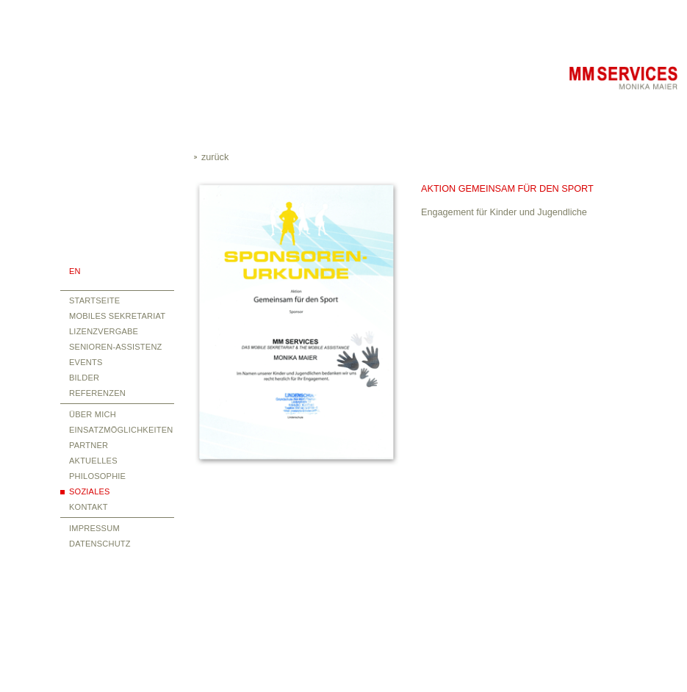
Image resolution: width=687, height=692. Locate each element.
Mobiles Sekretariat (117, 315)
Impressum (94, 528)
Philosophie (97, 476)
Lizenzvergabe (103, 331)
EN (75, 271)
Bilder (84, 377)
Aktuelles (93, 460)
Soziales (89, 491)
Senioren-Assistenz (115, 346)
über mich (92, 414)
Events (85, 362)
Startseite (94, 300)
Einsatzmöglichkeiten (121, 429)
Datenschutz (100, 543)
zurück (215, 157)
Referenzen (97, 393)
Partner (88, 445)
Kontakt (88, 506)
